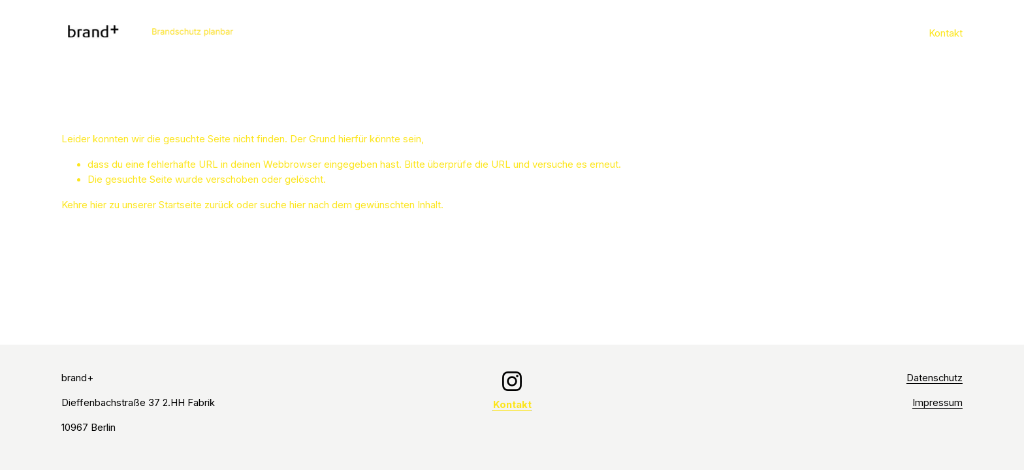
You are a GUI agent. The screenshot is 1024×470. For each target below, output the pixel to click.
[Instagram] (512, 381)
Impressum (937, 403)
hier (98, 205)
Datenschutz (934, 378)
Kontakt (946, 33)
